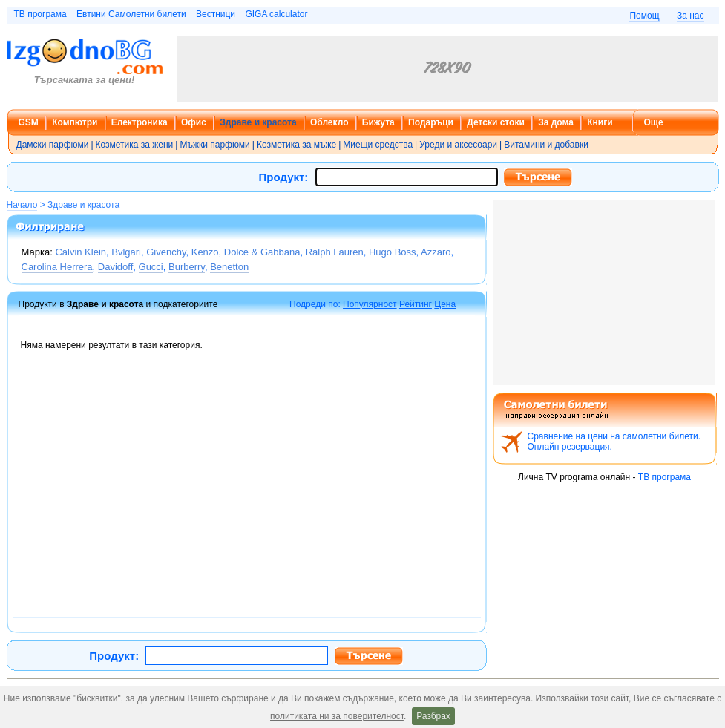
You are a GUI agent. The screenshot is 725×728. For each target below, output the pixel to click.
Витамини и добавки (546, 145)
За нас (690, 15)
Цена (445, 304)
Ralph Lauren (335, 252)
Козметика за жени (135, 145)
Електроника (139, 122)
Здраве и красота (258, 122)
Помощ (644, 15)
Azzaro (435, 252)
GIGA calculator (276, 14)
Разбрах (433, 716)
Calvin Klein (80, 252)
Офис (193, 122)
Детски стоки (495, 122)
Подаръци (430, 122)
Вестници (215, 14)
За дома (556, 122)
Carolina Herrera (57, 266)
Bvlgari (126, 252)
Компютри (74, 122)
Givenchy (166, 252)
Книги (599, 122)
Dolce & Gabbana (262, 252)
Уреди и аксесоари (458, 145)
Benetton (229, 266)
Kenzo (205, 252)
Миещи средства (378, 145)
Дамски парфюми (52, 145)
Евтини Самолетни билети (131, 14)
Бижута (378, 122)
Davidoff (115, 266)
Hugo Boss (392, 252)
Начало (22, 205)
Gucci (151, 266)
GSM (29, 122)
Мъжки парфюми (214, 145)
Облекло (329, 122)
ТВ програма (40, 14)
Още (653, 122)
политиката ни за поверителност (337, 716)
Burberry (186, 266)
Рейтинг (415, 304)
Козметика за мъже (296, 145)
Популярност (370, 304)
